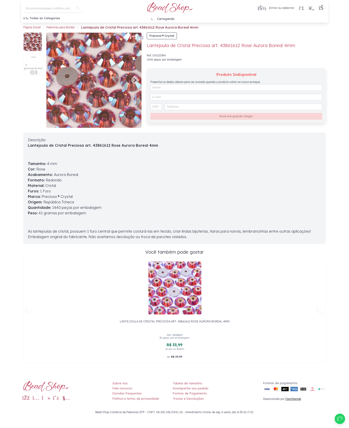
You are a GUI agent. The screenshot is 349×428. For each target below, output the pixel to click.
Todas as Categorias (41, 18)
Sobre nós (120, 383)
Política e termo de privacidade (135, 398)
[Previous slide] (53, 80)
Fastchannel (293, 399)
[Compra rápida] (301, 8)
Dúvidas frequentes (127, 393)
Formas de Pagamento (190, 393)
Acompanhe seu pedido (190, 388)
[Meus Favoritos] (311, 8)
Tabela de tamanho (187, 383)
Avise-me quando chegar (236, 116)
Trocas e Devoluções (188, 398)
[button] (322, 8)
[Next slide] (135, 80)
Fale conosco (122, 388)
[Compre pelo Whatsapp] (340, 419)
